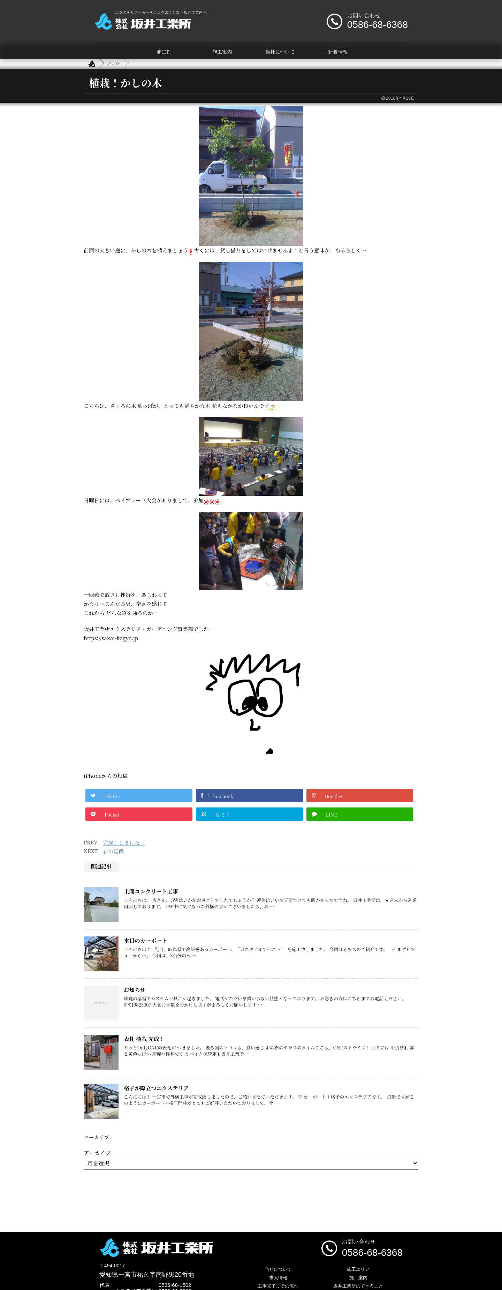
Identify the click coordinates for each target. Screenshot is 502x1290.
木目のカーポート (145, 940)
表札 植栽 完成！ (144, 1038)
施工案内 (222, 51)
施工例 (164, 51)
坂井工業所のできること (358, 1286)
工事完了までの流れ (278, 1286)
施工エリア (358, 1269)
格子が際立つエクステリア (156, 1088)
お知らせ (134, 989)
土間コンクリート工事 (151, 891)
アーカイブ (97, 1153)
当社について (280, 51)
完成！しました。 (124, 842)
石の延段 (113, 851)
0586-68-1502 (175, 1285)
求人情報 (278, 1277)
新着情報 (338, 51)
